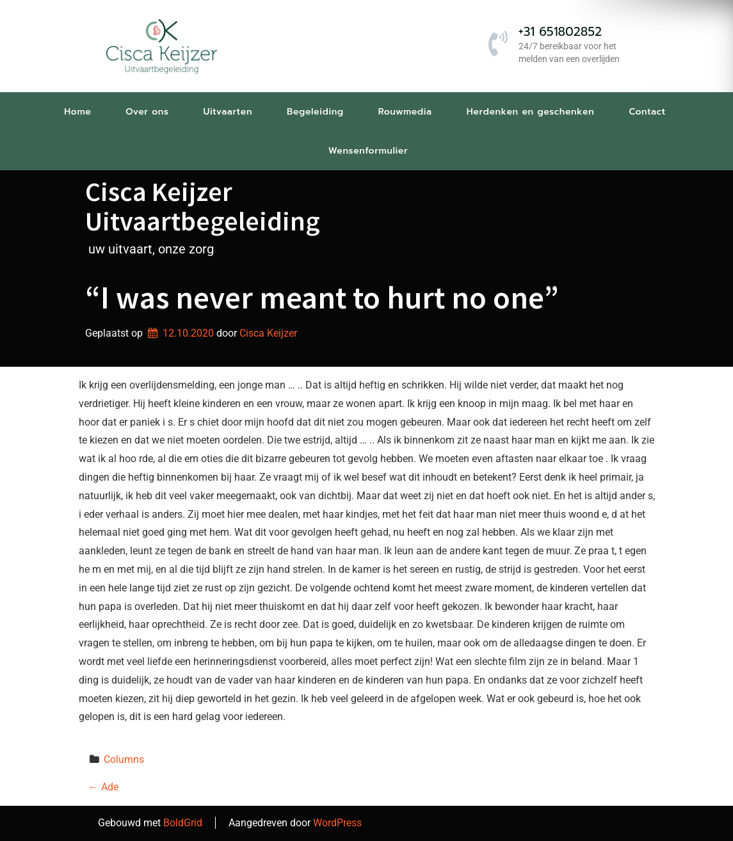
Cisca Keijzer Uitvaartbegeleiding (202, 206)
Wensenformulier (368, 150)
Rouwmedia (405, 111)
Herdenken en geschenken (531, 111)
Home (77, 111)
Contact (647, 111)
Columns (124, 759)
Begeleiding (315, 111)
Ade (103, 787)
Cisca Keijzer (268, 333)
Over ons (146, 111)
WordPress (337, 823)
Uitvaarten (228, 111)
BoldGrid (182, 823)
